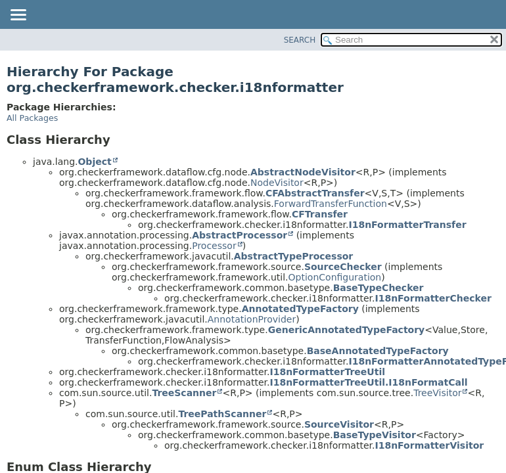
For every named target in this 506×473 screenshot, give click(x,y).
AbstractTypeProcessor (294, 256)
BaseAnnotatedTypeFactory (378, 351)
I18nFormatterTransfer (407, 224)
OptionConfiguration (335, 277)
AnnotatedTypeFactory (300, 309)
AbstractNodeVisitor (303, 172)
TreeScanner (184, 393)
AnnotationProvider (252, 319)
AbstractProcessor (239, 235)
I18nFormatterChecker (433, 298)
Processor (214, 245)
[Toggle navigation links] (18, 16)
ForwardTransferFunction (330, 203)
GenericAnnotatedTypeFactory (346, 330)
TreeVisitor (437, 393)
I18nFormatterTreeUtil (327, 372)
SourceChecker (343, 266)
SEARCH (300, 40)
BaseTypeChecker (378, 287)
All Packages (32, 118)
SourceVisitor (339, 424)
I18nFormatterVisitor (429, 445)
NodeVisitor (277, 182)
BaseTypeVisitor (374, 435)
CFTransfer (320, 214)
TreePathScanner (222, 414)
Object (94, 161)
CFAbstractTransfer (315, 193)
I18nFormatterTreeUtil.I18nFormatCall (368, 382)
